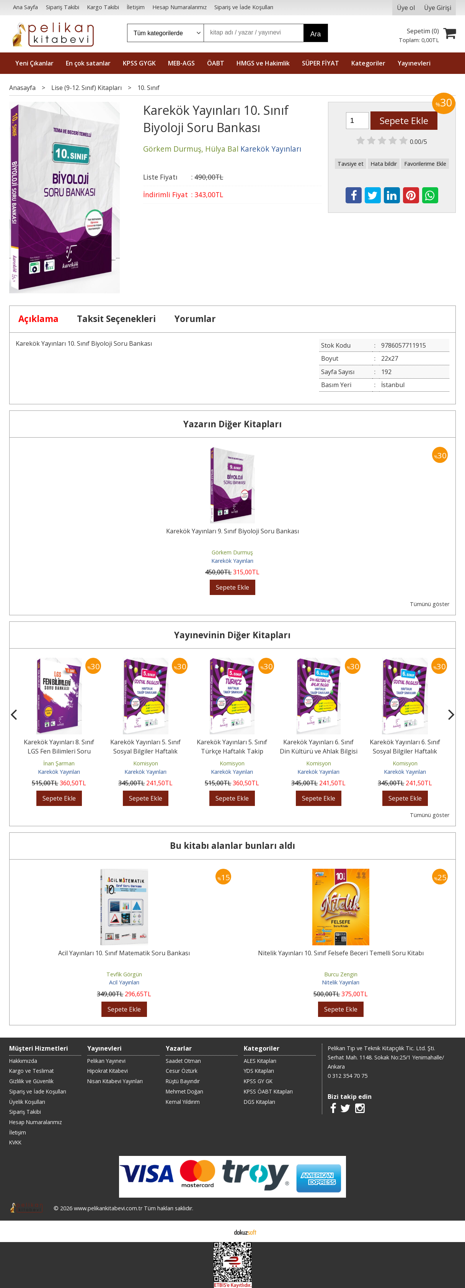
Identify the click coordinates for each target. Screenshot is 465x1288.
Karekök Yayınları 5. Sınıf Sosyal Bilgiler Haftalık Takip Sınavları (145, 751)
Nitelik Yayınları (340, 982)
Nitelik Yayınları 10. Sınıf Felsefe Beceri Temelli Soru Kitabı (341, 953)
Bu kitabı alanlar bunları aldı (232, 846)
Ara (315, 34)
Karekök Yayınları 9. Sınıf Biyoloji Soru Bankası (232, 531)
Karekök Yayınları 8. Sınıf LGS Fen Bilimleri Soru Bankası (59, 751)
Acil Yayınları (124, 982)
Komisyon (145, 763)
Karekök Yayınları (232, 560)
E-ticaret (220, 1231)
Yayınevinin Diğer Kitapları (232, 635)
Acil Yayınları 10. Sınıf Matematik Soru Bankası (124, 953)
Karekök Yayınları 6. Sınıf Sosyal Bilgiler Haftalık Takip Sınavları (405, 751)
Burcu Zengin (340, 974)
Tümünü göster (429, 604)
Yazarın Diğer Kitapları (232, 424)
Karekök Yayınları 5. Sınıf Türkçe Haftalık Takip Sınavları (232, 751)
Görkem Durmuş (232, 552)
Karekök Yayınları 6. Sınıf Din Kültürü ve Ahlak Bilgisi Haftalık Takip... (318, 751)
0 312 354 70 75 (347, 1075)
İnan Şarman (59, 763)
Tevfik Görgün (124, 974)
